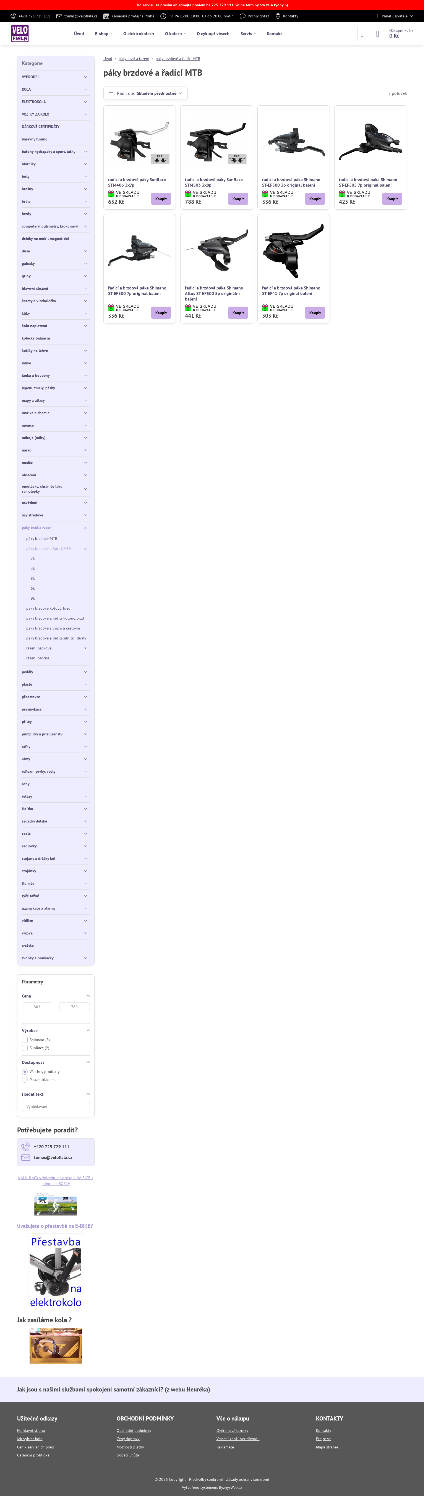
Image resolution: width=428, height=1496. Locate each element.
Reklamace (225, 1447)
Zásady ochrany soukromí (247, 1479)
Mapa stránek (327, 1447)
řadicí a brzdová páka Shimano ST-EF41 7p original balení (291, 290)
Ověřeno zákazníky (232, 1430)
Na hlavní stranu (31, 1430)
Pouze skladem (38, 1080)
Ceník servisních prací (35, 1447)
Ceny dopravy (128, 1438)
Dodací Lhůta (128, 1455)
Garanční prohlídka (33, 1455)
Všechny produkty (41, 1072)
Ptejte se (323, 1438)
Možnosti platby (130, 1447)
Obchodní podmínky (134, 1430)
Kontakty (323, 1430)
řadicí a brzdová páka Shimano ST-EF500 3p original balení (291, 182)
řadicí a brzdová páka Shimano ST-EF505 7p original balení (368, 182)
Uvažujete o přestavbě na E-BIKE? (55, 1225)
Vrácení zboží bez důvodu (238, 1438)
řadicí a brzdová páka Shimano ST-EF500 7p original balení (137, 290)
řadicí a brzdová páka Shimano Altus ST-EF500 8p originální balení (214, 293)
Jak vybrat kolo (30, 1438)
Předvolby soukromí (206, 1479)
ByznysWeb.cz (230, 1487)
